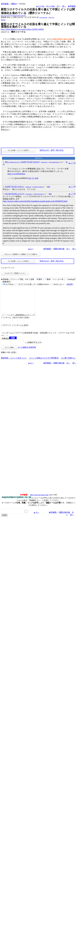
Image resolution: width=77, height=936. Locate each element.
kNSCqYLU (51, 17)
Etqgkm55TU (44, 162)
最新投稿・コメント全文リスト (14, 363)
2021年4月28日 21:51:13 (14, 194)
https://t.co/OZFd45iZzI (16, 174)
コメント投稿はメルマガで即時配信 (44, 363)
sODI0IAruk (28, 186)
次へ (58, 6)
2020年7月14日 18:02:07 (30, 162)
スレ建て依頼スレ (68, 363)
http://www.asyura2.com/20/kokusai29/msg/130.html (13, 15)
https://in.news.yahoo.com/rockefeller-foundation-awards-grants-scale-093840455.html (35, 201)
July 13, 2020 (33, 178)
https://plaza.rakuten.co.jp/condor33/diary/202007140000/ (22, 29)
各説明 (70, 284)
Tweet (3, 20)
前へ (64, 6)
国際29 (14, 4)
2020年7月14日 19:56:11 (14, 187)
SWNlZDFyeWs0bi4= (37, 186)
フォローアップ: (7, 268)
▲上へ (31, 249)
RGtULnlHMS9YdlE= (54, 162)
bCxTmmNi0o (28, 194)
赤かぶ (12, 162)
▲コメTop (40, 6)
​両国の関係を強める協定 (63, 39)
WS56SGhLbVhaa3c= (38, 194)
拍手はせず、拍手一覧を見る (52, 150)
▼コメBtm (50, 6)
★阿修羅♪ (5, 4)
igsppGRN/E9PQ (43, 17)
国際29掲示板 (59, 249)
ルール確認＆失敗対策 (27, 353)
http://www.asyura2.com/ (39, 500)
